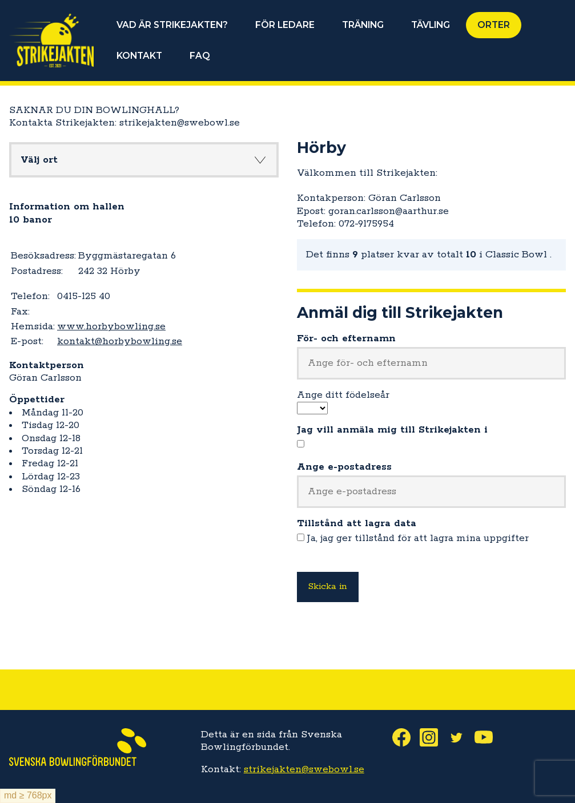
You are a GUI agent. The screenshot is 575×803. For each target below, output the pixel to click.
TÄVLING (430, 24)
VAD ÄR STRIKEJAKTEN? (172, 24)
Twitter (461, 737)
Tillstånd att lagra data (356, 523)
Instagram (433, 737)
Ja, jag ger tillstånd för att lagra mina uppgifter (418, 538)
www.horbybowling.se (111, 326)
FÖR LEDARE (285, 24)
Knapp (260, 159)
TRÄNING (363, 24)
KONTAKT (139, 55)
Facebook (406, 737)
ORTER (493, 24)
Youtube (488, 737)
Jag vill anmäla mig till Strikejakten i (392, 429)
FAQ (200, 55)
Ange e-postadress (344, 467)
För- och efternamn (346, 338)
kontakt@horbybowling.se (119, 341)
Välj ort (39, 160)
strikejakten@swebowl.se (304, 769)
